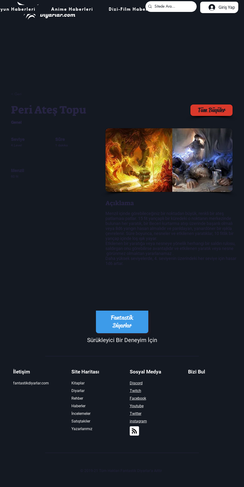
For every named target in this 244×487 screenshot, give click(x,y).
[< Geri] (28, 94)
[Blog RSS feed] (134, 431)
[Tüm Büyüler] (211, 110)
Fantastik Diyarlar (122, 321)
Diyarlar (78, 390)
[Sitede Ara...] (170, 6)
